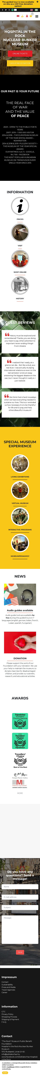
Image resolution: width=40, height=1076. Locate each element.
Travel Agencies (8, 990)
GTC (3, 1012)
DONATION (20, 658)
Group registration (20, 63)
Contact (5, 982)
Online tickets (20, 54)
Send (20, 952)
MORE (20, 793)
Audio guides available (20, 610)
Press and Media (8, 987)
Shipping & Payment (10, 1019)
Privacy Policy (7, 1014)
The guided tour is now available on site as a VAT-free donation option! (18, 4)
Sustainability (7, 985)
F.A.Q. (4, 1022)
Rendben (5, 1072)
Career (4, 992)
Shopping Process (9, 1017)
